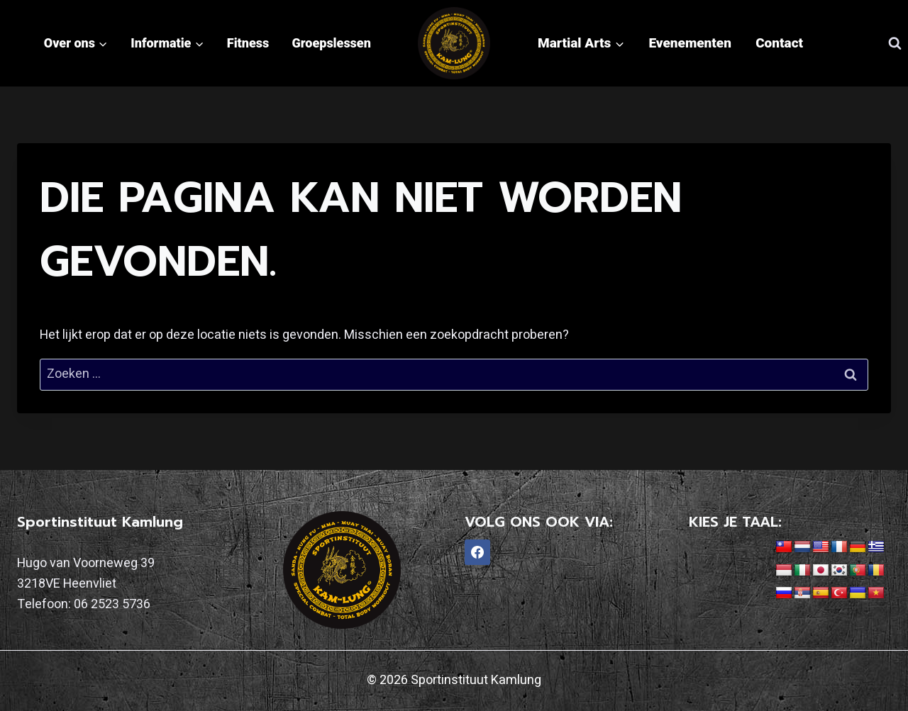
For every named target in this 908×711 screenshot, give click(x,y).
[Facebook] (477, 552)
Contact (779, 43)
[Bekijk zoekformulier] (894, 43)
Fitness (248, 42)
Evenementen (689, 43)
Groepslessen (331, 42)
